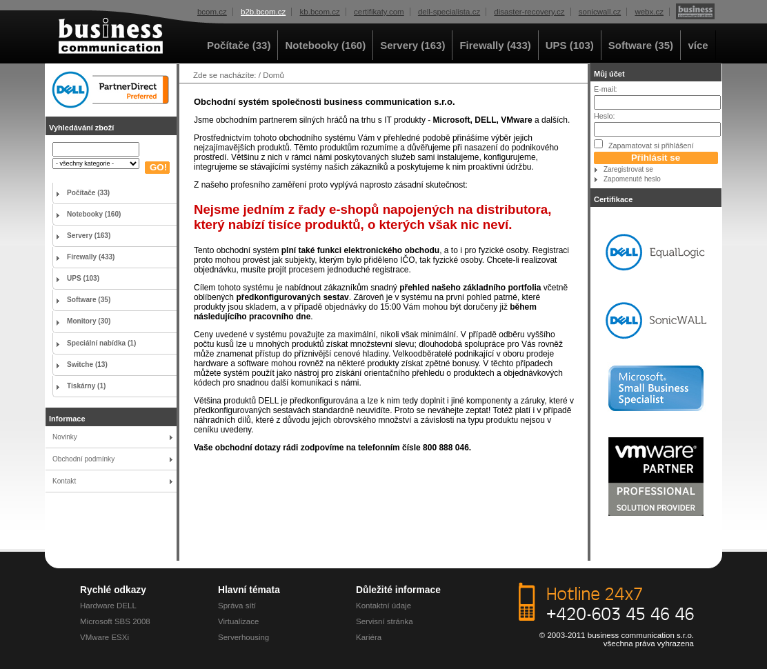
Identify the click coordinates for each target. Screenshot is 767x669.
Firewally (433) (494, 45)
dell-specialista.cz (449, 12)
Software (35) (640, 45)
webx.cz (649, 12)
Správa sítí (237, 605)
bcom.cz (212, 12)
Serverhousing (243, 637)
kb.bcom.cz (320, 12)
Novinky (64, 437)
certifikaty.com (379, 12)
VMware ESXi (104, 637)
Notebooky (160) (325, 45)
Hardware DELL (108, 605)
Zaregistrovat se (628, 169)
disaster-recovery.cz (529, 12)
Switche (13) (87, 364)
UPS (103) (570, 45)
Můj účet (609, 74)
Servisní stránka (384, 621)
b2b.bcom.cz (263, 12)
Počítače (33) (239, 45)
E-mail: (605, 89)
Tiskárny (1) (86, 386)
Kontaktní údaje (383, 605)
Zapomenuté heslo (632, 179)
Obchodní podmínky (83, 459)
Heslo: (604, 116)
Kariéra (368, 637)
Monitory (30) (88, 321)
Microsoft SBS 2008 (115, 621)
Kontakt (64, 481)
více (698, 45)
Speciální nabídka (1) (101, 343)
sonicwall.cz (600, 12)
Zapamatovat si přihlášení (644, 144)
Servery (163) (412, 45)
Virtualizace (238, 621)
